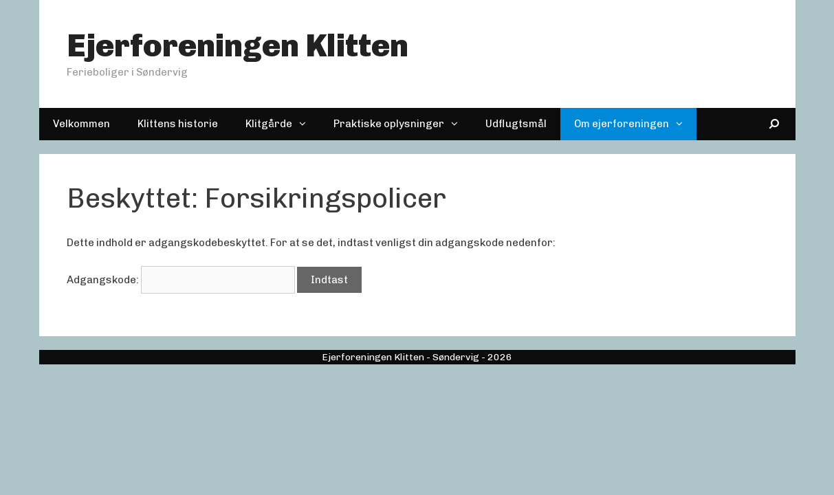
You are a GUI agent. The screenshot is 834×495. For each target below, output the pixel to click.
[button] (306, 124)
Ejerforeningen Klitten (237, 46)
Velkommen (81, 124)
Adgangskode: (181, 280)
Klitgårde (282, 124)
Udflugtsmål (516, 124)
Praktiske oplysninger (402, 124)
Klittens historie (178, 124)
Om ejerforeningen (635, 124)
